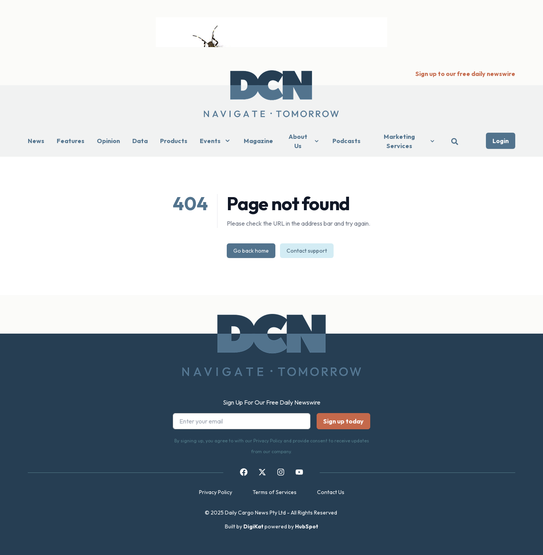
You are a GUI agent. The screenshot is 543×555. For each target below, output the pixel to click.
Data (140, 141)
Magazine (258, 141)
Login (500, 141)
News (36, 141)
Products (173, 141)
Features (70, 141)
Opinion (108, 141)
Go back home (251, 250)
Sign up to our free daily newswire (465, 74)
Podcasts (346, 141)
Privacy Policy (215, 492)
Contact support (307, 250)
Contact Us (330, 492)
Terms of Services (275, 492)
